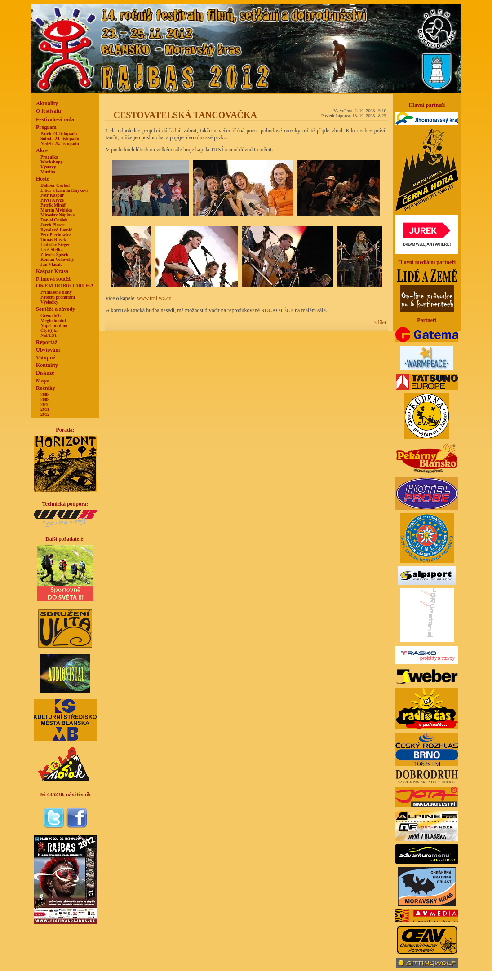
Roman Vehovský (57, 259)
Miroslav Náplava (57, 214)
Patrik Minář (53, 205)
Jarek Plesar (52, 224)
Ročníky (45, 388)
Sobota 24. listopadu (59, 138)
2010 (44, 404)
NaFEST (48, 335)
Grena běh (50, 315)
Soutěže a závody (55, 309)
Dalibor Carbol (55, 185)
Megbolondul (53, 320)
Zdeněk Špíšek (54, 254)
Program (46, 127)
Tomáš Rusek (53, 239)
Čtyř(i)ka (49, 330)
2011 (44, 409)
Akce (42, 150)
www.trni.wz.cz (154, 298)
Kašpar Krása (52, 271)
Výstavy (48, 166)
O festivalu (48, 111)
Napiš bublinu (53, 325)
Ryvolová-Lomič (56, 229)
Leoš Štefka (51, 249)
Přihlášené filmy (56, 292)
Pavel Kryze (52, 200)
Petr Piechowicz (55, 234)
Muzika (47, 171)
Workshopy (51, 161)
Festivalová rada (55, 119)
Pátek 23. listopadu (58, 133)
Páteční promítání (57, 297)
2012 (44, 414)
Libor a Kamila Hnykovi (64, 190)
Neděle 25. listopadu (59, 143)
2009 (44, 399)
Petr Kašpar (52, 195)
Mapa (42, 380)
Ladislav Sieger (55, 244)
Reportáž (46, 342)
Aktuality (47, 103)
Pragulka (49, 156)
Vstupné (45, 357)
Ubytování (48, 350)
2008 (44, 394)
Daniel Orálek (53, 219)
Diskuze (45, 373)
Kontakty (47, 365)
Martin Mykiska (56, 209)
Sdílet (379, 322)
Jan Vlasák (51, 264)
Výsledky (49, 302)
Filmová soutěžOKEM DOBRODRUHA (65, 282)
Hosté (42, 179)
